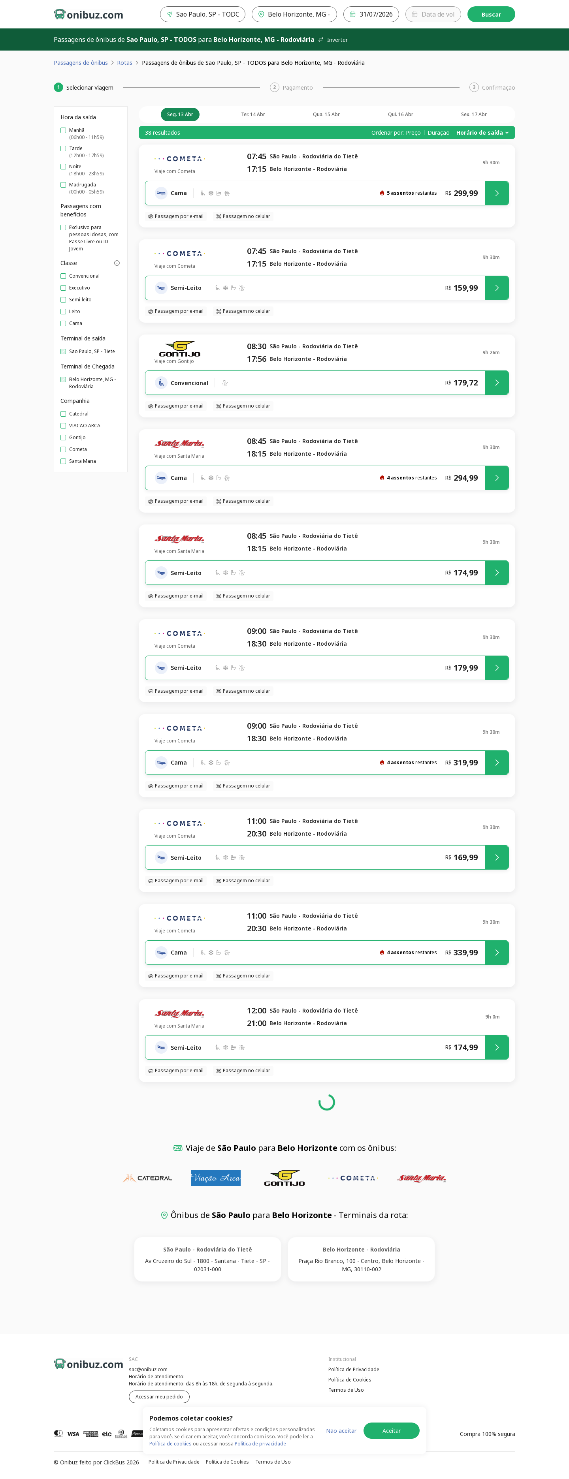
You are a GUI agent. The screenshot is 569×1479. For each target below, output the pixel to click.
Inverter (333, 39)
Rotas (124, 62)
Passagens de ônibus (81, 62)
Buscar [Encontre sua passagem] (491, 14)
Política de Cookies (349, 1379)
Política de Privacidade (353, 1369)
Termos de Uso (346, 1390)
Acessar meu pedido (159, 1396)
